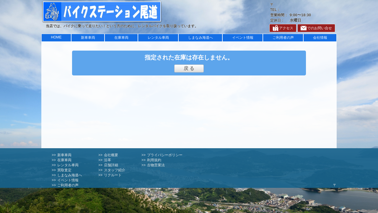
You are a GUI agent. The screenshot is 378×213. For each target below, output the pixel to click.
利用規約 (154, 160)
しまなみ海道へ (200, 38)
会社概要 (111, 155)
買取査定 (64, 170)
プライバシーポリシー (165, 155)
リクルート (113, 175)
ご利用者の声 (283, 38)
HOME (56, 37)
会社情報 (320, 38)
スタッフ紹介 (114, 170)
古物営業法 (156, 165)
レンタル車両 (158, 38)
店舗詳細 (111, 165)
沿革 (107, 160)
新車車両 (88, 38)
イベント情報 (242, 38)
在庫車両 (121, 38)
